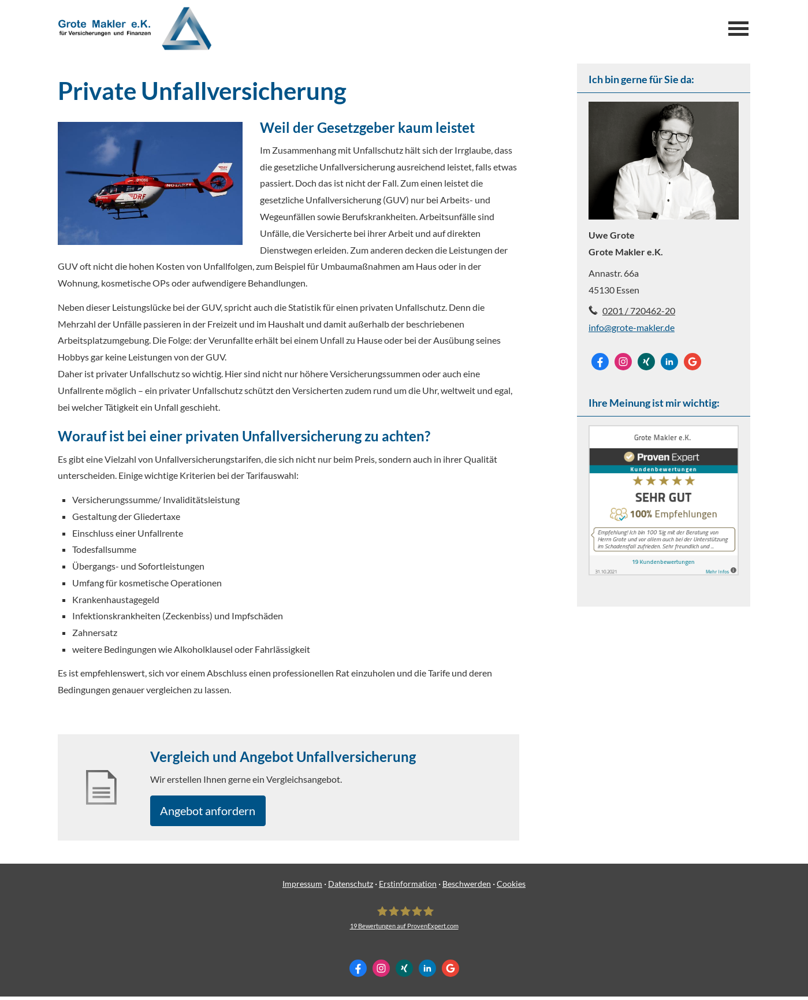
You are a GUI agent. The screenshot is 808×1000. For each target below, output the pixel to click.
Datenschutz (350, 887)
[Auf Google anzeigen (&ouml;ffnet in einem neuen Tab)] (692, 361)
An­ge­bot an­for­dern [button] (215, 812)
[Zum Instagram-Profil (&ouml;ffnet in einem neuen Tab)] (623, 361)
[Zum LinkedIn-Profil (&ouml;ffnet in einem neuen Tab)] (669, 361)
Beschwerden (466, 887)
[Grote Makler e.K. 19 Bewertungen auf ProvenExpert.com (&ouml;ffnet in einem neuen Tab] (404, 920)
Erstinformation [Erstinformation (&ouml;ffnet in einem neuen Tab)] (408, 887)
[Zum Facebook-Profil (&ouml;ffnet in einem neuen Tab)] (600, 361)
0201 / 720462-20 (638, 310)
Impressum (302, 887)
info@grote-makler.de (632, 327)
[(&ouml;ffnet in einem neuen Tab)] (664, 571)
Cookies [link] (511, 887)
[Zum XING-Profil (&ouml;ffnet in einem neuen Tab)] (646, 361)
